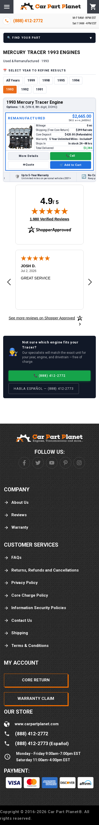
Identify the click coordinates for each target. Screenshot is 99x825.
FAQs (12, 557)
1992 (25, 89)
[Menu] (6, 6)
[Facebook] (24, 463)
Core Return (36, 680)
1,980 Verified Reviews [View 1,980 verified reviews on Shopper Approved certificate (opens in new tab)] (49, 218)
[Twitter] (38, 463)
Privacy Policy (21, 582)
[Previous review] (9, 282)
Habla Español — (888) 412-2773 (44, 389)
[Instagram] (79, 463)
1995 (61, 80)
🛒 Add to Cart (70, 164)
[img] (49, 210)
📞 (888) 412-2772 (50, 376)
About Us (16, 502)
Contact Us (18, 620)
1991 (39, 89)
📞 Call (70, 155)
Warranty (16, 527)
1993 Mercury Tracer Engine (34, 102)
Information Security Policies (35, 607)
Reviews (15, 515)
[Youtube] (52, 463)
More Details (28, 156)
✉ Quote (28, 164)
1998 (46, 80)
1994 (75, 80)
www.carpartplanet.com (37, 724)
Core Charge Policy (26, 595)
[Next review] (90, 282)
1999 (31, 80)
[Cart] (93, 7)
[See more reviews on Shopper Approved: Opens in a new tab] (42, 318)
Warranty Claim (35, 698)
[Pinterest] (65, 463)
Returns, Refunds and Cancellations (41, 570)
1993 (9, 89)
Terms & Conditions (26, 645)
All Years (13, 80)
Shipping (16, 633)
